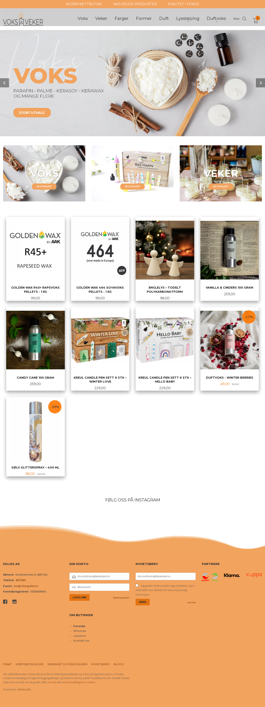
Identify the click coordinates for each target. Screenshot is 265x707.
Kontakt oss (81, 640)
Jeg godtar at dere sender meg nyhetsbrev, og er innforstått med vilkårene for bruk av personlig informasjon (165, 590)
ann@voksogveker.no (26, 585)
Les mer (191, 601)
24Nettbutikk (24, 689)
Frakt (7, 663)
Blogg (119, 663)
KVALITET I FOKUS (183, 4)
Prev (4, 82)
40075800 (20, 580)
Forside (79, 625)
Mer (236, 19)
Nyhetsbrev (100, 663)
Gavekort (79, 635)
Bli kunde (79, 630)
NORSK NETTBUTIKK (84, 4)
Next (260, 82)
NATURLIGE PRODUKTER (135, 4)
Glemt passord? (121, 597)
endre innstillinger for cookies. (79, 682)
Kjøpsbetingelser (29, 663)
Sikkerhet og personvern (67, 663)
